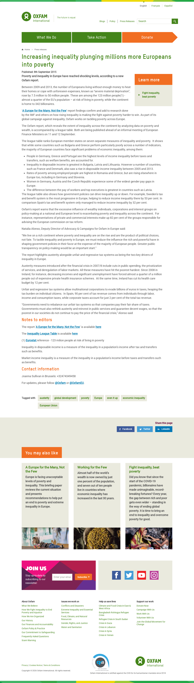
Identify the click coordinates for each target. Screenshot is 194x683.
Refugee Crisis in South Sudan (113, 619)
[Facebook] (126, 429)
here (98, 327)
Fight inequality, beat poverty (151, 94)
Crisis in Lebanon (107, 627)
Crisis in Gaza (105, 623)
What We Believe (30, 606)
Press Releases (127, 21)
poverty (85, 398)
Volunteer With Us (145, 617)
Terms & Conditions (51, 665)
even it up (112, 398)
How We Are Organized (33, 616)
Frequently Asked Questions (35, 636)
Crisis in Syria (105, 631)
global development (65, 398)
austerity (44, 398)
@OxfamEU (77, 383)
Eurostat (31, 340)
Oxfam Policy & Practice (33, 628)
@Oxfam (60, 383)
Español (168, 6)
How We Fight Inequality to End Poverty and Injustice (37, 611)
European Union (48, 405)
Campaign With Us (145, 609)
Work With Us (143, 613)
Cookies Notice (35, 665)
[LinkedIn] (163, 429)
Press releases (41, 49)
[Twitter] (145, 429)
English (143, 6)
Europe (98, 398)
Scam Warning (29, 640)
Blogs (102, 21)
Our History (27, 620)
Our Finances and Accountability (37, 624)
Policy (112, 21)
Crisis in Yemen (106, 635)
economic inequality (134, 398)
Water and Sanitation (71, 627)
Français (155, 6)
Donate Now (143, 606)
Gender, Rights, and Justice (74, 623)
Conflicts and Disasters (72, 606)
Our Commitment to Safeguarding (38, 632)
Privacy (25, 665)
